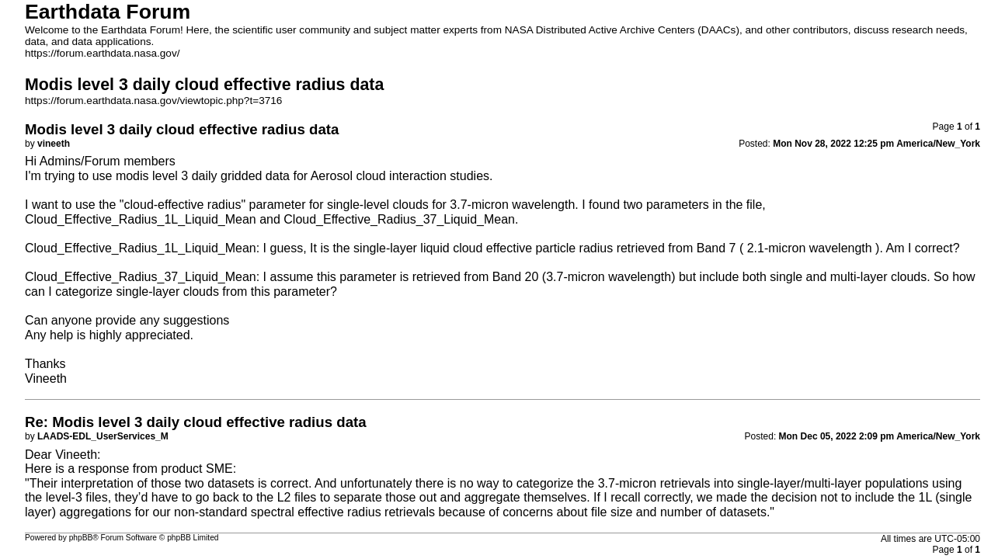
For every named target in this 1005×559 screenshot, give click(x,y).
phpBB (81, 537)
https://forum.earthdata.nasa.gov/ (102, 53)
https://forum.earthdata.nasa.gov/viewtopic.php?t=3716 (153, 100)
